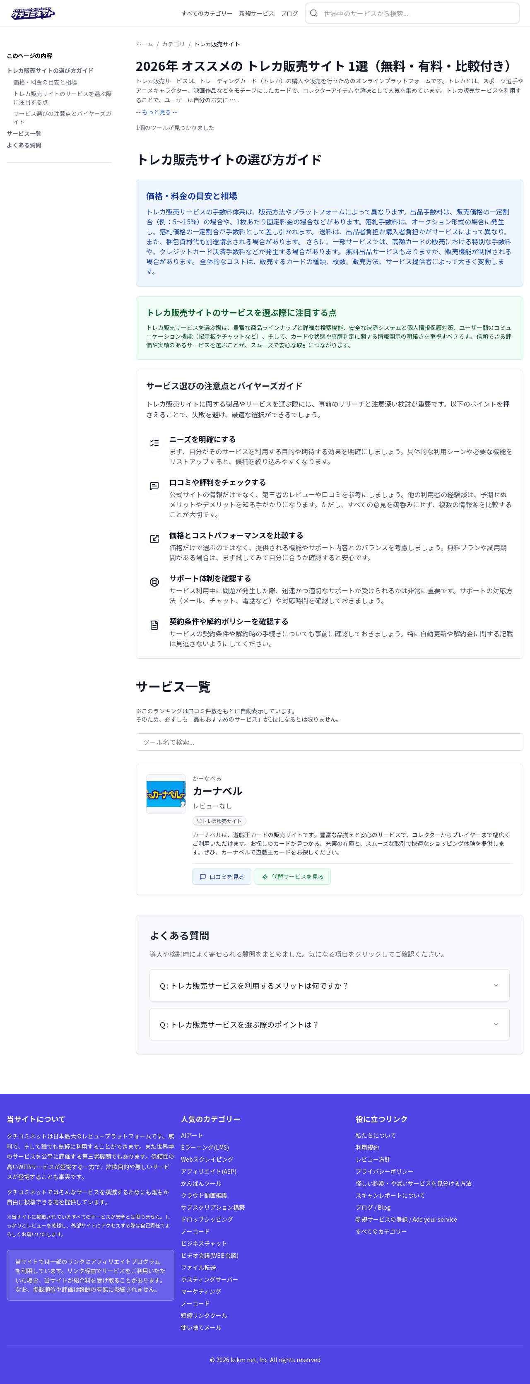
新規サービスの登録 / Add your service (406, 1219)
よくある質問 (24, 145)
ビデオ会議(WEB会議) (209, 1255)
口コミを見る (222, 876)
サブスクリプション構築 (213, 1207)
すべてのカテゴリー (381, 1231)
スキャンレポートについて (390, 1195)
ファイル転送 (198, 1267)
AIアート (192, 1135)
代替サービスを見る (293, 876)
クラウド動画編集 (204, 1195)
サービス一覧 (24, 133)
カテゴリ (173, 44)
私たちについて (376, 1135)
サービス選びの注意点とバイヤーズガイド (62, 117)
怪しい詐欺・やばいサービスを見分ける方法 (414, 1183)
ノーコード (195, 1231)
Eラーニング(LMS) (205, 1147)
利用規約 (367, 1147)
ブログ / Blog (373, 1207)
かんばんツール (201, 1183)
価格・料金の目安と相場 (45, 82)
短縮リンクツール (204, 1315)
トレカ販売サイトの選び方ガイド (50, 70)
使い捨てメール (201, 1327)
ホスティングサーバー (209, 1279)
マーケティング (201, 1291)
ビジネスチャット (204, 1243)
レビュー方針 (373, 1159)
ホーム (144, 44)
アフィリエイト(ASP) (208, 1171)
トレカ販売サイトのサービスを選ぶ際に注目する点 (62, 97)
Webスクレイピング (207, 1159)
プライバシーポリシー (385, 1171)
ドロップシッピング (207, 1219)
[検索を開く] (412, 13)
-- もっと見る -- (156, 112)
